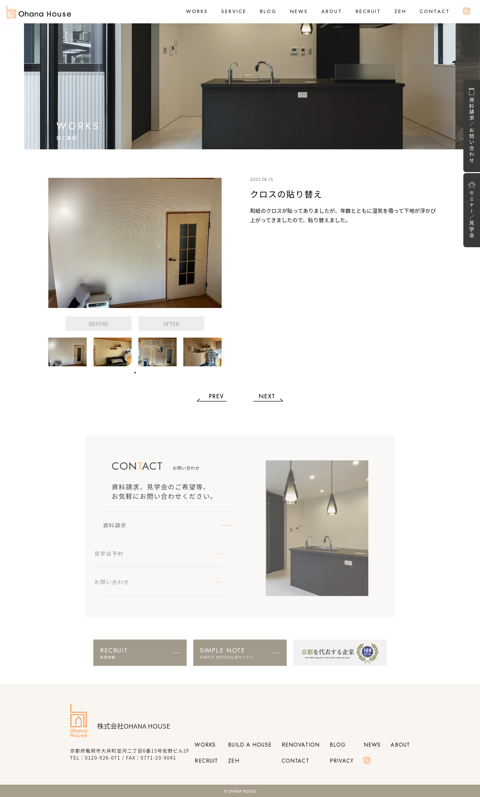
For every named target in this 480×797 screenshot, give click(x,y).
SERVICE (234, 11)
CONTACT (435, 11)
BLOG (268, 11)
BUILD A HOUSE (250, 745)
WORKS (197, 11)
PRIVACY (342, 761)
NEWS (299, 11)
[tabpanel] (67, 352)
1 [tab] (135, 372)
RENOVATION (301, 745)
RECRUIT (368, 11)
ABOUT (331, 11)
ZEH (400, 11)
